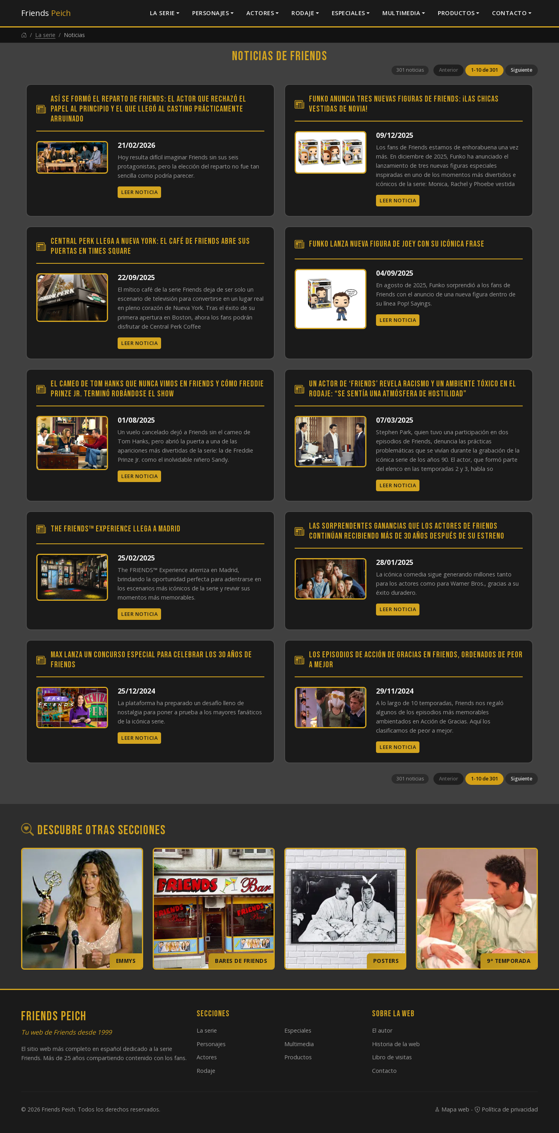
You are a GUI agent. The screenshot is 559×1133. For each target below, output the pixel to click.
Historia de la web (396, 1044)
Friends (46, 13)
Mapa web (451, 1109)
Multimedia (401, 13)
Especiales (348, 13)
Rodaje (302, 13)
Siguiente (521, 70)
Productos (456, 13)
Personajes (210, 13)
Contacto (509, 13)
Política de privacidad (506, 1109)
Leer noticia (139, 192)
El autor (382, 1030)
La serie (162, 13)
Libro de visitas (392, 1057)
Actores (260, 13)
